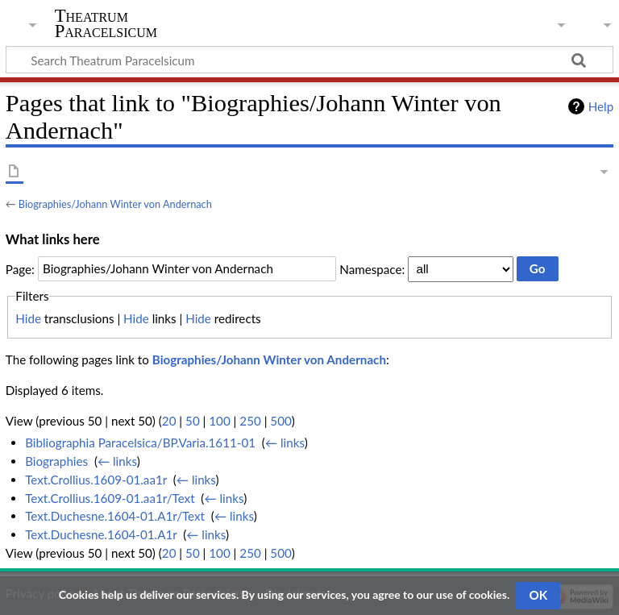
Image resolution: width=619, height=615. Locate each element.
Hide (28, 318)
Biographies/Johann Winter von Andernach (115, 203)
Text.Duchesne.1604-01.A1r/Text (115, 516)
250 (249, 420)
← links (285, 442)
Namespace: (372, 268)
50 (192, 420)
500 (280, 420)
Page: (20, 268)
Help (600, 106)
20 (169, 420)
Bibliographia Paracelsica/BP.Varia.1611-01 (140, 442)
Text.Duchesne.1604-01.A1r (101, 534)
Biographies (56, 461)
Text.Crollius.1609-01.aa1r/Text (109, 498)
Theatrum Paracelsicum (106, 23)
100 (219, 420)
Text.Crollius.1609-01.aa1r (96, 479)
